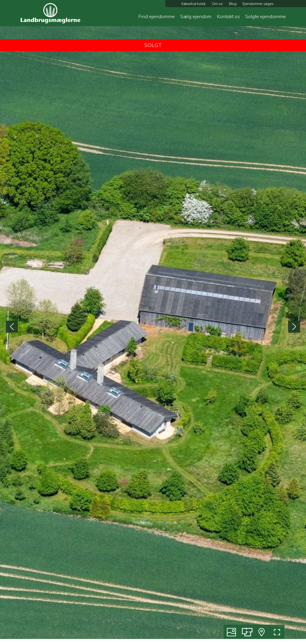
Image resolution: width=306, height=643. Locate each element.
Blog (232, 3)
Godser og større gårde (111, 601)
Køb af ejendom (173, 592)
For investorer (171, 618)
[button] (150, 538)
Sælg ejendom (196, 16)
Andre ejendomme (107, 627)
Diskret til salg (103, 635)
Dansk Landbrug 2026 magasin (255, 618)
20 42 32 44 (215, 371)
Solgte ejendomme (265, 16)
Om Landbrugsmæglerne (249, 609)
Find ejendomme (156, 16)
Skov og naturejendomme (113, 618)
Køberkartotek (193, 3)
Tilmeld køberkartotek (246, 601)
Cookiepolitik (238, 635)
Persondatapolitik (243, 627)
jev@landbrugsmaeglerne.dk (228, 366)
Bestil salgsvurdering (245, 592)
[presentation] (12, 106)
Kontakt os (228, 16)
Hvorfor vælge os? (175, 635)
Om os (217, 3)
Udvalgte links (171, 627)
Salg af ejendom (173, 601)
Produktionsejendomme (112, 592)
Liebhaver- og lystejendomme (117, 609)
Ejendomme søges (258, 3)
